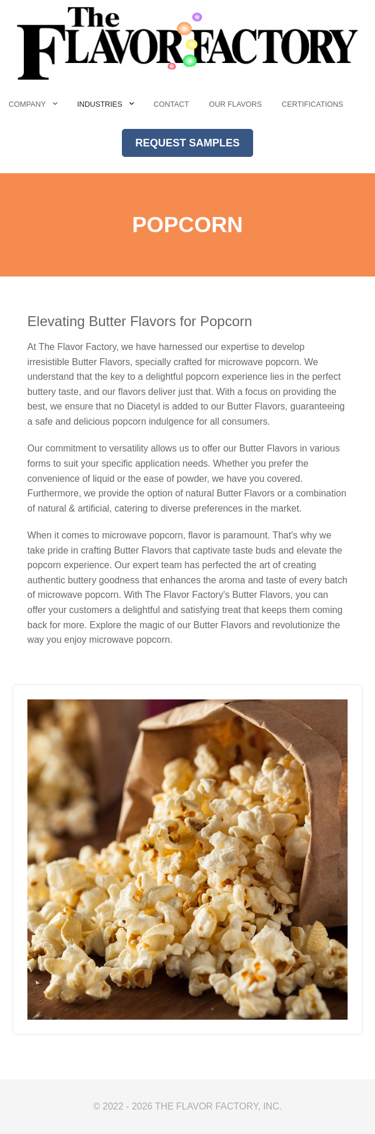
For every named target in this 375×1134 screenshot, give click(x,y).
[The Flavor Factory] (187, 46)
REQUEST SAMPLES (187, 143)
